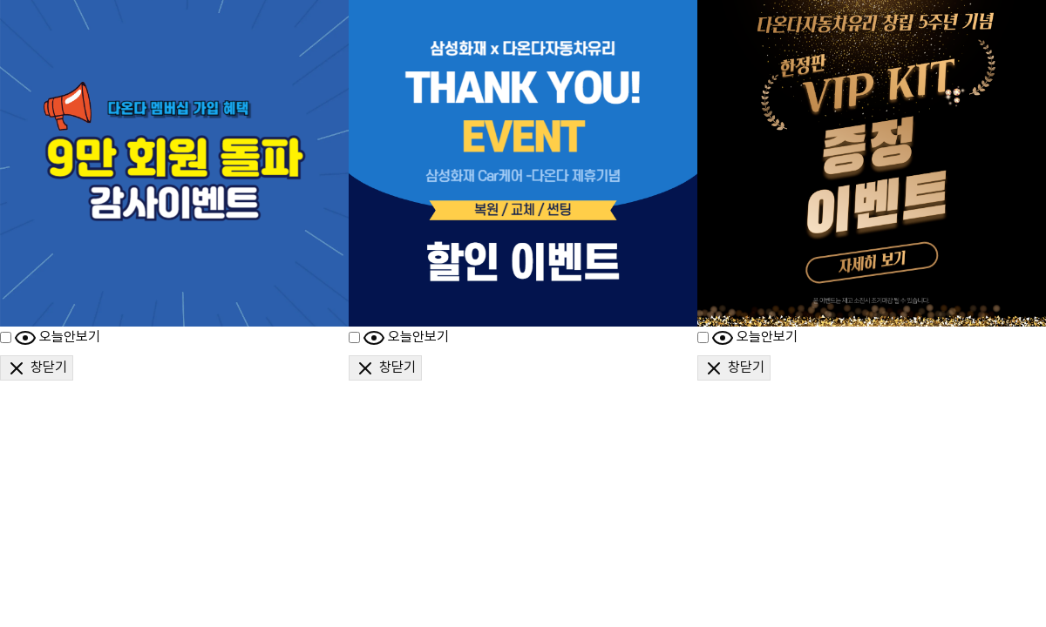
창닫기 (36, 368)
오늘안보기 (57, 337)
